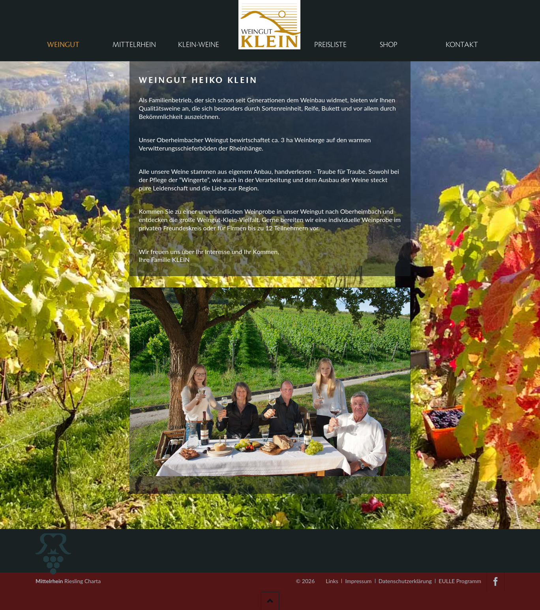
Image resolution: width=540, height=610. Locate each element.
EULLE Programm (460, 581)
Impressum (358, 581)
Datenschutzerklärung (405, 581)
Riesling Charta (68, 578)
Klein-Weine (198, 44)
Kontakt (462, 44)
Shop (389, 44)
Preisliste (330, 44)
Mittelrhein (134, 44)
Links (332, 581)
